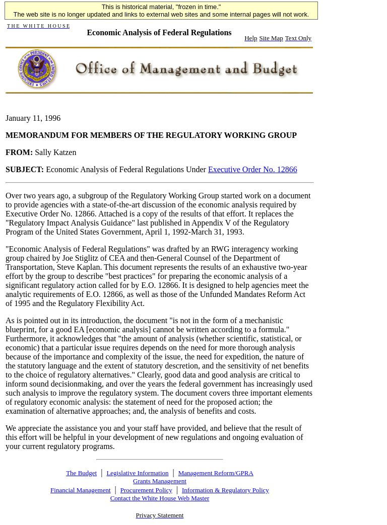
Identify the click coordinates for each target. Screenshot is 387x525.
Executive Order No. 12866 (252, 169)
